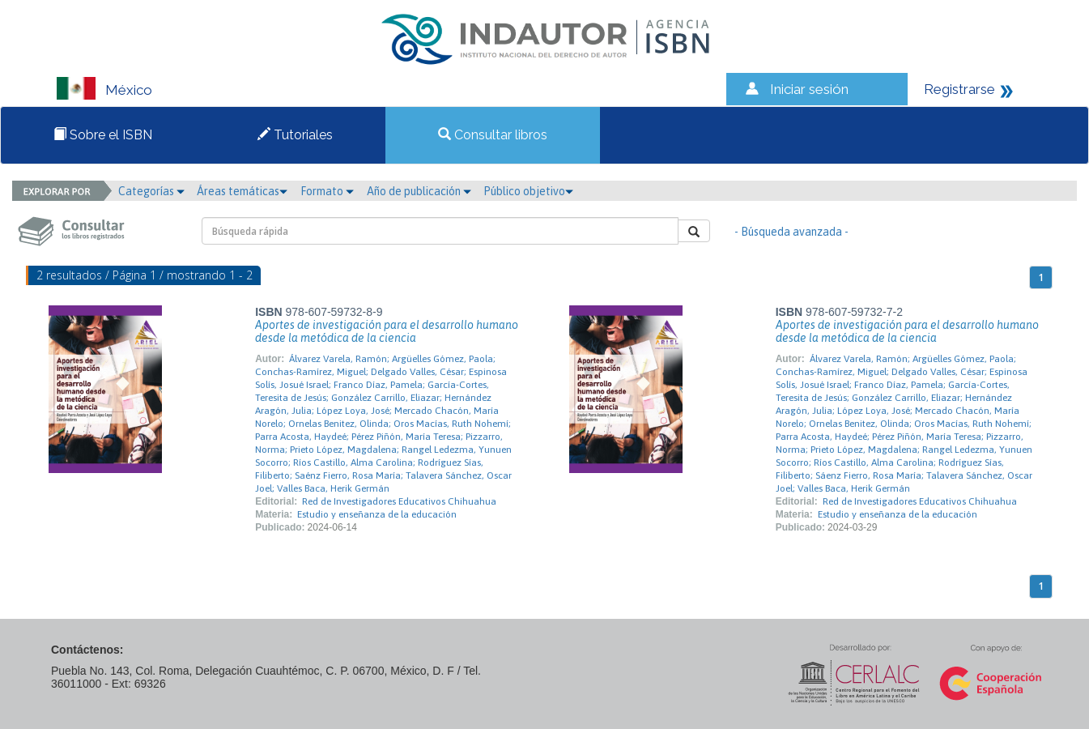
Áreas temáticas (242, 191)
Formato (327, 191)
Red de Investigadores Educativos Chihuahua (399, 501)
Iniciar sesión (809, 89)
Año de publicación (419, 191)
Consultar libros (492, 135)
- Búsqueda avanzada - (791, 231)
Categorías (151, 191)
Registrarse (959, 89)
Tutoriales (295, 135)
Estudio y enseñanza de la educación (377, 514)
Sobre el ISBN (102, 135)
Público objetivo (528, 191)
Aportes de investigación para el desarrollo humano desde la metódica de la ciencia (386, 331)
